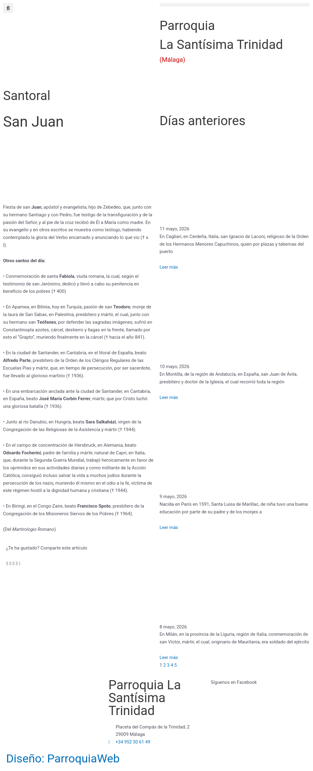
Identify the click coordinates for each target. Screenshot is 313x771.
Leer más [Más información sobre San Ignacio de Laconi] (169, 267)
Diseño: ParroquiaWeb (69, 758)
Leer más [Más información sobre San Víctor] (169, 657)
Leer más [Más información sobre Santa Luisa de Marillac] (169, 527)
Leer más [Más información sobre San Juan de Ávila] (169, 397)
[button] (235, 4)
